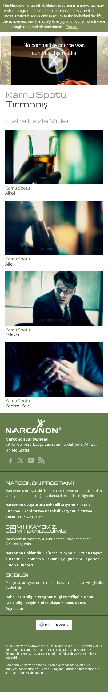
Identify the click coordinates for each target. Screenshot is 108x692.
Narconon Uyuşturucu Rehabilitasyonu (40, 504)
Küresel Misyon (58, 552)
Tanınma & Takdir (41, 559)
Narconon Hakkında (23, 552)
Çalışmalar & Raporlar (80, 559)
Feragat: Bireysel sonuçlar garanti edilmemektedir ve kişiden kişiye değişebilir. (50, 655)
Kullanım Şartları (32, 650)
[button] (54, 628)
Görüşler (34, 516)
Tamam (72, 27)
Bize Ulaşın (50, 602)
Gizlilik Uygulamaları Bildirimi (68, 650)
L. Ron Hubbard (19, 564)
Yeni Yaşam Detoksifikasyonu (50, 510)
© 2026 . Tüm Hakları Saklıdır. (40, 646)
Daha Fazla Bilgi (19, 596)
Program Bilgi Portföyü (58, 596)
